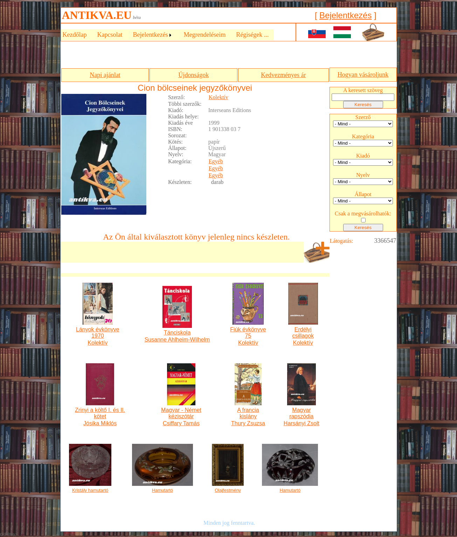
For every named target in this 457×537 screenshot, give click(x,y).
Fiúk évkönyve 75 (248, 332)
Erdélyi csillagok (303, 332)
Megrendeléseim (205, 34)
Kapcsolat (109, 34)
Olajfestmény (228, 490)
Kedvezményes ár (283, 74)
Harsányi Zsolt (301, 423)
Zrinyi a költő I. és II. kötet (100, 413)
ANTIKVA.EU (97, 15)
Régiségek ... (252, 34)
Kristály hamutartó (90, 490)
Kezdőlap (75, 34)
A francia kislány (248, 413)
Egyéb (216, 161)
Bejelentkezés (345, 15)
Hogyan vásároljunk (363, 74)
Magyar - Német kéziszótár (181, 413)
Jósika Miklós (100, 423)
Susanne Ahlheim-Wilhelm (177, 340)
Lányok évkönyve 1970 (97, 332)
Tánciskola (177, 333)
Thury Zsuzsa (248, 423)
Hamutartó (162, 490)
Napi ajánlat (105, 74)
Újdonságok (193, 74)
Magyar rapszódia (301, 413)
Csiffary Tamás (181, 423)
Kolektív (218, 97)
